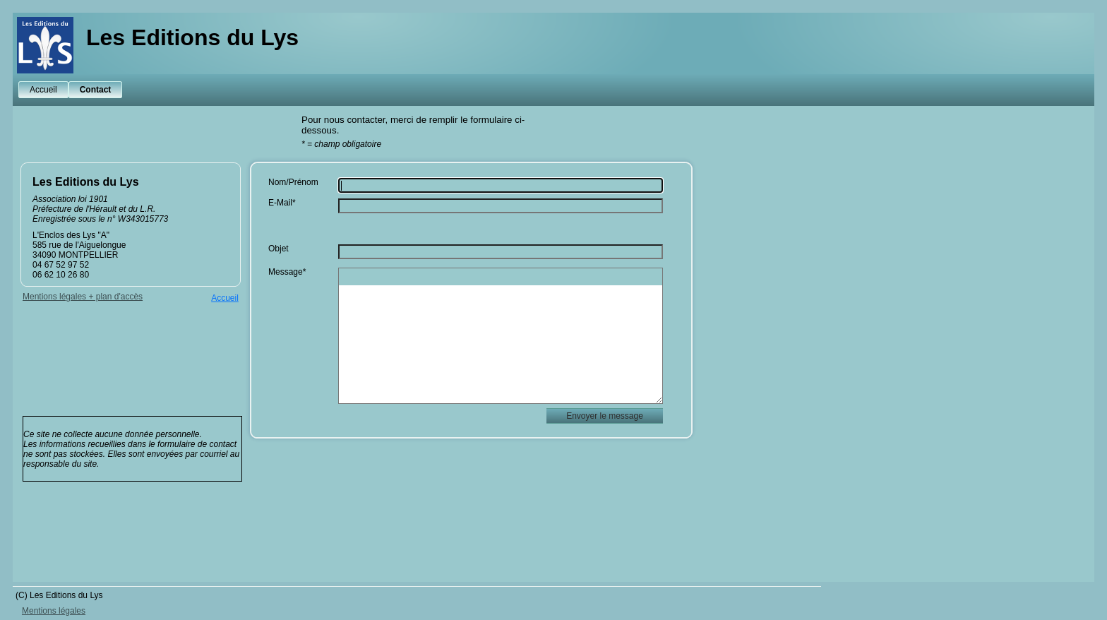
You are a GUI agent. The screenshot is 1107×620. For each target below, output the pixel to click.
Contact (96, 90)
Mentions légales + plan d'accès (83, 297)
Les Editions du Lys (192, 37)
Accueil (43, 90)
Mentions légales (53, 611)
